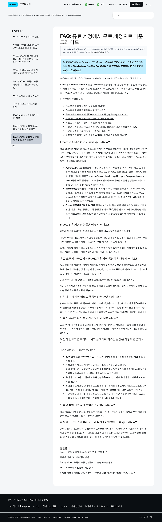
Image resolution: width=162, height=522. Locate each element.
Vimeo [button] (89, 4)
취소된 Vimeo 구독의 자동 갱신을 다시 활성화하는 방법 (25, 84)
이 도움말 (133, 66)
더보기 (14, 145)
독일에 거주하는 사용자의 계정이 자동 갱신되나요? (25, 71)
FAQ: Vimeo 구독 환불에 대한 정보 (26, 116)
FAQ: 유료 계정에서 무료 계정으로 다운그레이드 (26, 138)
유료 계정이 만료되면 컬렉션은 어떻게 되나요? (87, 131)
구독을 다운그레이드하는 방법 (25, 105)
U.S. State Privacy (69, 517)
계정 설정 (108, 78)
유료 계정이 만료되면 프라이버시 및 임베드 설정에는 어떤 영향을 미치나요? (101, 127)
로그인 (148, 4)
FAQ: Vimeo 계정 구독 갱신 (26, 37)
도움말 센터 (25, 4)
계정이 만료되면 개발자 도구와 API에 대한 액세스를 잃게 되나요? (96, 135)
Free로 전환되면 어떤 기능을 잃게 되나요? (85, 106)
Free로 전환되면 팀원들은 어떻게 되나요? (85, 110)
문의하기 (112, 4)
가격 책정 (123, 4)
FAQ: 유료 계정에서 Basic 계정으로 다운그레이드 (25, 127)
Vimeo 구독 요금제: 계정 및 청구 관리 (49, 15)
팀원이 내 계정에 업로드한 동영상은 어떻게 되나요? (89, 118)
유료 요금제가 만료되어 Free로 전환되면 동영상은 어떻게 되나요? (96, 114)
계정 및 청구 (26, 15)
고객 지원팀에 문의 (96, 52)
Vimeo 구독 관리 (75, 15)
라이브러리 (65, 286)
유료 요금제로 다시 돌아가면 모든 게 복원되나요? (88, 123)
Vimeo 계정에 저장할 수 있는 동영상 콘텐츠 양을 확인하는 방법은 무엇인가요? (97, 473)
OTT (100, 4)
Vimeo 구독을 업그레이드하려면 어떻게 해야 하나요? (26, 46)
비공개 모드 (78, 365)
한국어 (150, 517)
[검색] (133, 15)
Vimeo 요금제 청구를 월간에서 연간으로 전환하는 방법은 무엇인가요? (25, 59)
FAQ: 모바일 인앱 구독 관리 (26, 95)
